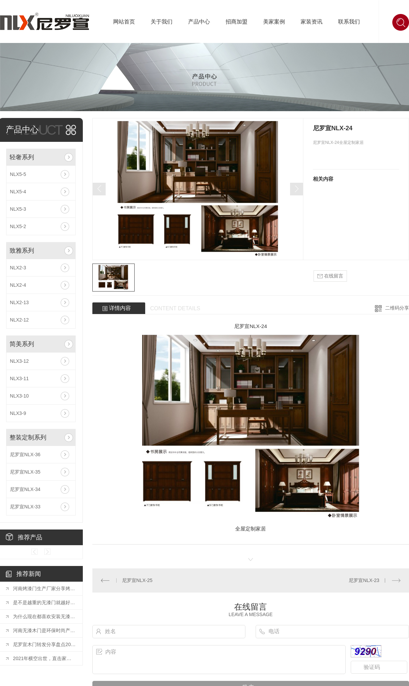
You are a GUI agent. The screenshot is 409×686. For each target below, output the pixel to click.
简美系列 (22, 344)
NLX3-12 (19, 361)
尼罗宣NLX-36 (25, 454)
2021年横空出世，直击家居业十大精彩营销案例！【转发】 (44, 658)
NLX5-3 (18, 209)
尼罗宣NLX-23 (364, 580)
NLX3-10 (19, 396)
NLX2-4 (18, 285)
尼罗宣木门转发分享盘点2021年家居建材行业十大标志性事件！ (44, 644)
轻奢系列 (22, 157)
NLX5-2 (18, 226)
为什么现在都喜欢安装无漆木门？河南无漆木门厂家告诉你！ (44, 616)
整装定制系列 (28, 437)
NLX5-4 (18, 191)
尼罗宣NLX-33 (25, 506)
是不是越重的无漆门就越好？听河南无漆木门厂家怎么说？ (44, 602)
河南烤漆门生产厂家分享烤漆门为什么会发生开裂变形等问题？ (44, 588)
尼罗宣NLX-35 (25, 472)
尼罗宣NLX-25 (137, 580)
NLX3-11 (19, 378)
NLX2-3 (18, 267)
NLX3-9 (18, 413)
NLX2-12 (19, 320)
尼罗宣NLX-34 (25, 489)
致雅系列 (22, 250)
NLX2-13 (19, 302)
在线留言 (330, 276)
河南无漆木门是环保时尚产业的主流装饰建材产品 (44, 630)
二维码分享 (397, 308)
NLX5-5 (18, 174)
